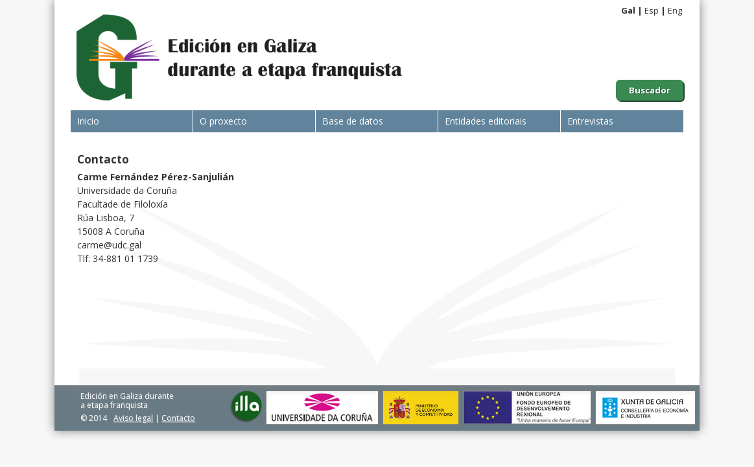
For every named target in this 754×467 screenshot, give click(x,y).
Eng (675, 10)
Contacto (178, 418)
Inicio (88, 121)
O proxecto (223, 121)
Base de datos (352, 121)
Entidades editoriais (485, 121)
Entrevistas (590, 121)
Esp (651, 10)
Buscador (649, 90)
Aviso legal (133, 418)
